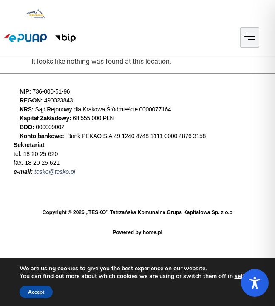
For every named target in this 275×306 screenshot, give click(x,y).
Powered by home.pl (137, 232)
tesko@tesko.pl (54, 171)
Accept (36, 292)
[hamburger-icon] (249, 37)
